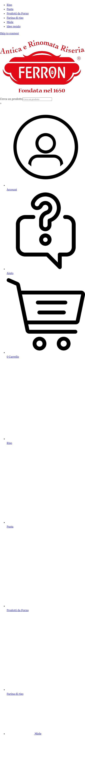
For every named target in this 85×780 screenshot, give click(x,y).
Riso (9, 4)
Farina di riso (15, 17)
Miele (10, 22)
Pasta (10, 9)
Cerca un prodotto (11, 99)
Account (12, 189)
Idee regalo (13, 26)
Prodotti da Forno (18, 13)
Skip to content (9, 33)
